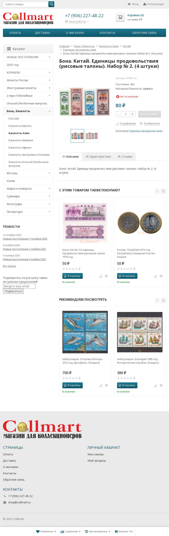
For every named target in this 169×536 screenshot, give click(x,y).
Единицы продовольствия (146, 131)
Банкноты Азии (19, 133)
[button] (157, 191)
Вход (133, 4)
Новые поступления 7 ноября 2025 (24, 249)
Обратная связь (144, 33)
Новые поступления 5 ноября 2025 (24, 259)
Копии (11, 181)
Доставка (42, 33)
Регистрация (153, 4)
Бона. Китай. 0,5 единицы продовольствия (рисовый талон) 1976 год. (83, 253)
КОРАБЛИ (13, 72)
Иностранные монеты (21, 88)
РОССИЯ (14, 118)
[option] (77, 136)
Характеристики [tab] (98, 156)
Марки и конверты (19, 188)
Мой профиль (96, 460)
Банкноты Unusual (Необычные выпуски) (29, 163)
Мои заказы (95, 454)
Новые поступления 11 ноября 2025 (25, 238)
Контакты (107, 33)
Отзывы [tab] (125, 156)
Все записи (9, 266)
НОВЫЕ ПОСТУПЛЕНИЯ (22, 57)
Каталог (16, 49)
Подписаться (13, 291)
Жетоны (12, 173)
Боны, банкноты (18, 111)
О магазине (75, 33)
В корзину (71, 276)
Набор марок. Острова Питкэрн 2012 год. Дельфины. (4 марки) (82, 360)
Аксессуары (14, 204)
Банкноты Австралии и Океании (29, 154)
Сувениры (13, 196)
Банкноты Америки (21, 140)
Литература (15, 212)
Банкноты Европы (20, 126)
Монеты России (17, 80)
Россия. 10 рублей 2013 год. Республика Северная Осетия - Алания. (136, 253)
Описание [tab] (70, 156)
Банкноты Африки (20, 147)
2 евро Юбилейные (20, 95)
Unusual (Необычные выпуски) (27, 103)
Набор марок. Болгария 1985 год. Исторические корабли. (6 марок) (138, 360)
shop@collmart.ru (19, 502)
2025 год (12, 65)
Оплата (15, 33)
